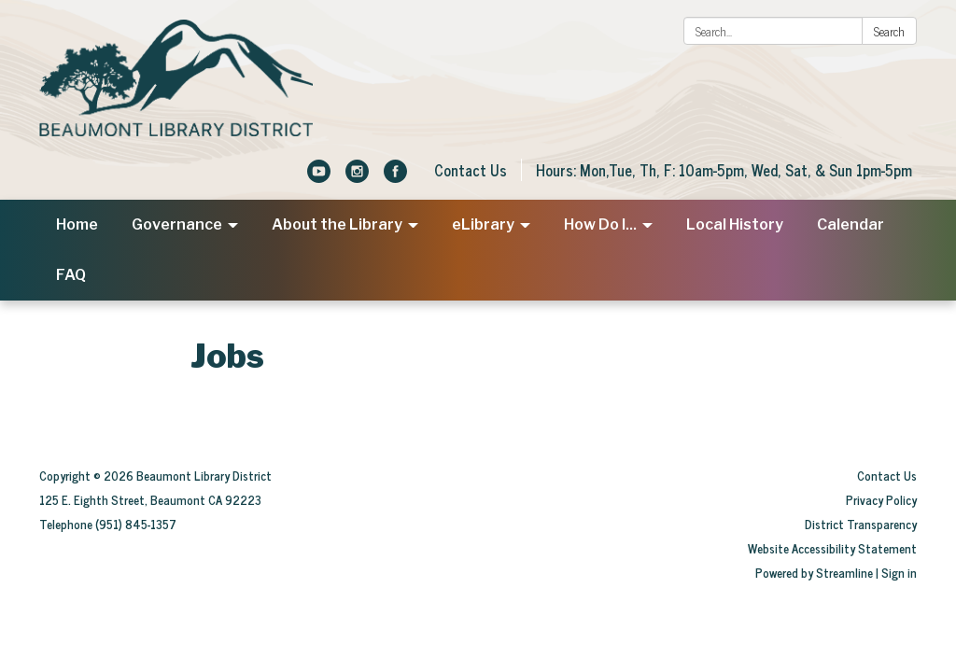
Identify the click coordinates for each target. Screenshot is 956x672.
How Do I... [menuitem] (600, 224)
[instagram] (357, 176)
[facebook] (395, 176)
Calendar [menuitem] (850, 224)
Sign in (899, 572)
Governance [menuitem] (177, 224)
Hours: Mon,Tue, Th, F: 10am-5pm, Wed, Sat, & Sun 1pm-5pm (724, 170)
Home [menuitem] (77, 224)
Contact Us (470, 170)
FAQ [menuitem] (71, 275)
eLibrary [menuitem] (483, 224)
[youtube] (318, 176)
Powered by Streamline (814, 572)
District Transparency (861, 524)
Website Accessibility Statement (832, 548)
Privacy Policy (881, 500)
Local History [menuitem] (734, 224)
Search (889, 31)
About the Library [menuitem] (337, 224)
